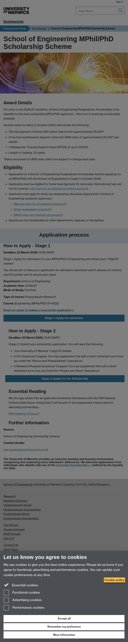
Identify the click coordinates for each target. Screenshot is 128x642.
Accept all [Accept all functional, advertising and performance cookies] (64, 618)
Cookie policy (114, 580)
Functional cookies (21, 593)
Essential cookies (20, 585)
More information (64, 634)
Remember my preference (64, 626)
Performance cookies (23, 608)
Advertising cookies (22, 600)
